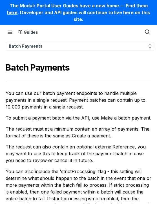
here (12, 12)
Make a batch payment (125, 118)
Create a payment (91, 136)
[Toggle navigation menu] (10, 32)
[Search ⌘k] (147, 32)
